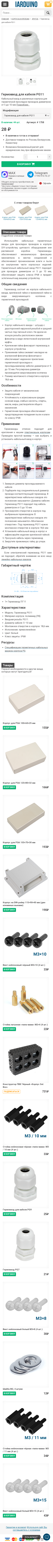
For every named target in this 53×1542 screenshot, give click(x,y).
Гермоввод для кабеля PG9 (17, 1209)
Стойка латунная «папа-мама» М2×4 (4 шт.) (25, 1024)
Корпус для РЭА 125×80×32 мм (41, 218)
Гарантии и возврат (16, 1527)
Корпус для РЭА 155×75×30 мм (25, 218)
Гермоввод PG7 (11, 1269)
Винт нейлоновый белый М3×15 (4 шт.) (23, 1511)
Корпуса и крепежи (20, 19)
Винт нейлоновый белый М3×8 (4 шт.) (23, 1329)
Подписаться (11, 1091)
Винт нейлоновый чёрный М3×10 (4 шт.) (24, 965)
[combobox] (40, 115)
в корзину (26, 164)
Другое (35, 19)
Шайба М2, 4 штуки (13, 1389)
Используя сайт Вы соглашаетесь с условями (30, 1528)
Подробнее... (23, 104)
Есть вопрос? (31, 1537)
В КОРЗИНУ (9, 728)
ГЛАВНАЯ (5, 19)
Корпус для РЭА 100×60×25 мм (8, 218)
